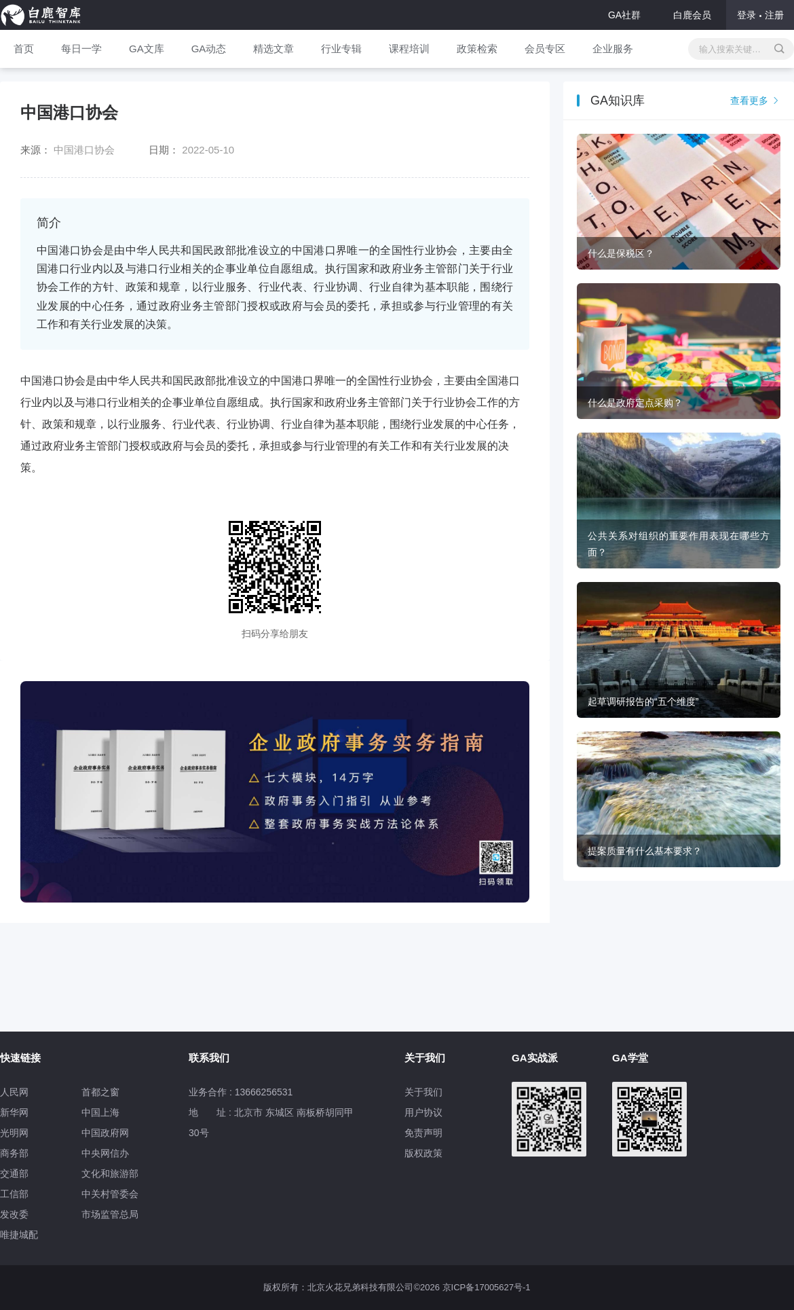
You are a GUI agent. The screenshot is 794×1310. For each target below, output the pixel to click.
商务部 (14, 1153)
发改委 (14, 1214)
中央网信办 (105, 1153)
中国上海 (100, 1112)
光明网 (14, 1132)
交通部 (14, 1173)
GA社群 (624, 15)
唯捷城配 (19, 1234)
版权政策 (423, 1153)
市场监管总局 (109, 1214)
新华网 (14, 1112)
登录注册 (760, 15)
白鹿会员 (692, 15)
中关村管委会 (109, 1193)
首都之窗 (100, 1092)
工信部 (14, 1193)
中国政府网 (105, 1132)
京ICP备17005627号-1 (486, 1287)
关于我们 (423, 1092)
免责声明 (423, 1132)
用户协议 (423, 1112)
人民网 (14, 1092)
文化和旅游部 (109, 1173)
